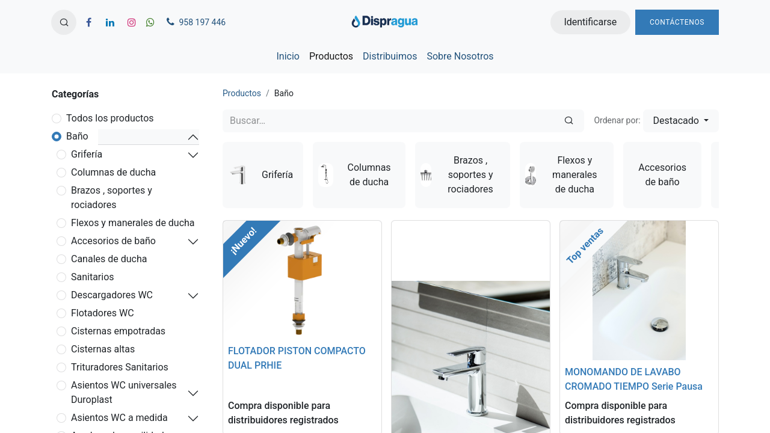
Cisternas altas (103, 349)
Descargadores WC (112, 295)
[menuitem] (287, 57)
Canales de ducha (109, 259)
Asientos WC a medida (119, 417)
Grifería (86, 154)
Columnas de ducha (113, 172)
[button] (63, 22)
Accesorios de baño (113, 241)
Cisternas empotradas (118, 331)
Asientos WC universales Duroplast (124, 392)
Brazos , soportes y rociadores (111, 197)
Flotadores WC (102, 313)
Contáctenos (677, 22)
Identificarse (590, 22)
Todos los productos (110, 118)
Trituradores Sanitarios (119, 367)
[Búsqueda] (568, 120)
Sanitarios (92, 277)
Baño (77, 136)
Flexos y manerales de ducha (133, 223)
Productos (242, 93)
